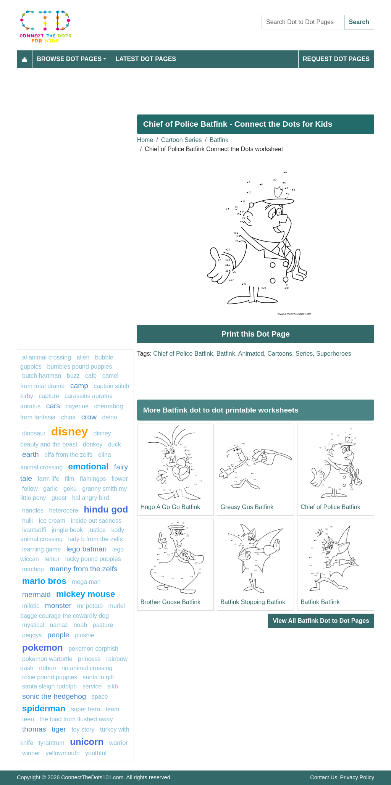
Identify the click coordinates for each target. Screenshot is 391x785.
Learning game (41, 549)
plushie (84, 635)
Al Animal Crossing (46, 357)
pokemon (42, 647)
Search (359, 22)
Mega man (86, 582)
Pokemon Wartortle (47, 659)
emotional (88, 466)
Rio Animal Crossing (86, 668)
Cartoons (279, 353)
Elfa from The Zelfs (68, 454)
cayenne (77, 406)
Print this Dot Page (255, 334)
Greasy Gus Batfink (246, 507)
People (58, 635)
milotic (30, 606)
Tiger (59, 729)
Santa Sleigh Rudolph (49, 686)
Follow (30, 488)
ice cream (52, 520)
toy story (82, 729)
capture (49, 396)
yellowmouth (63, 753)
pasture (103, 625)
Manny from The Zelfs (83, 569)
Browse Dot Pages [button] (69, 59)
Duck (114, 444)
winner (31, 753)
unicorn (86, 742)
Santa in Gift (98, 677)
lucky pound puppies (93, 559)
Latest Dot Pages (146, 59)
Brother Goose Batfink (170, 602)
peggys (32, 635)
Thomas (34, 729)
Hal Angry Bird (90, 498)
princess (89, 659)
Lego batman (86, 549)
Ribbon (47, 668)
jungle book (67, 530)
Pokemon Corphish (93, 648)
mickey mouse (85, 594)
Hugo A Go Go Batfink (170, 507)
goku (70, 488)
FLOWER (119, 479)
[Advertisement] (195, 88)
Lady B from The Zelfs (95, 539)
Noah (80, 625)
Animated (251, 353)
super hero (85, 709)
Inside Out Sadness (96, 520)
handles (33, 510)
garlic (50, 488)
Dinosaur (33, 433)
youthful (96, 753)
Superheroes (333, 353)
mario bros (44, 581)
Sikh (112, 686)
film (69, 479)
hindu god (106, 509)
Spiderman (43, 708)
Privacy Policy (357, 777)
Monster (58, 605)
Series (304, 353)
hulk (27, 520)
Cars (53, 406)
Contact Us (323, 777)
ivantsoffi (34, 530)
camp (79, 386)
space (100, 696)
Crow (89, 417)
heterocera (64, 510)
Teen (28, 719)
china (68, 417)
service (92, 686)
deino (109, 417)
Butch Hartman (41, 375)
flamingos (93, 479)
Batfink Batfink (320, 602)
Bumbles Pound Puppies (79, 366)
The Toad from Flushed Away (76, 719)
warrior (118, 743)
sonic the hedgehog (54, 696)
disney (69, 431)
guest (59, 498)
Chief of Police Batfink (183, 353)
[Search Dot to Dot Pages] (302, 22)
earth (30, 454)
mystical (33, 625)
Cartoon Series (181, 140)
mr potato (90, 606)
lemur (52, 559)
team (113, 709)
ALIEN (83, 357)
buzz (73, 375)
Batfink (219, 140)
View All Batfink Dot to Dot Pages (321, 620)
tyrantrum (52, 743)
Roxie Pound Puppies (49, 677)
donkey (93, 444)
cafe (91, 375)
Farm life (48, 479)
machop (33, 569)
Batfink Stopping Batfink (252, 602)
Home (145, 140)
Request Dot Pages (336, 59)
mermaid (36, 594)
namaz (59, 625)
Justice (97, 530)
